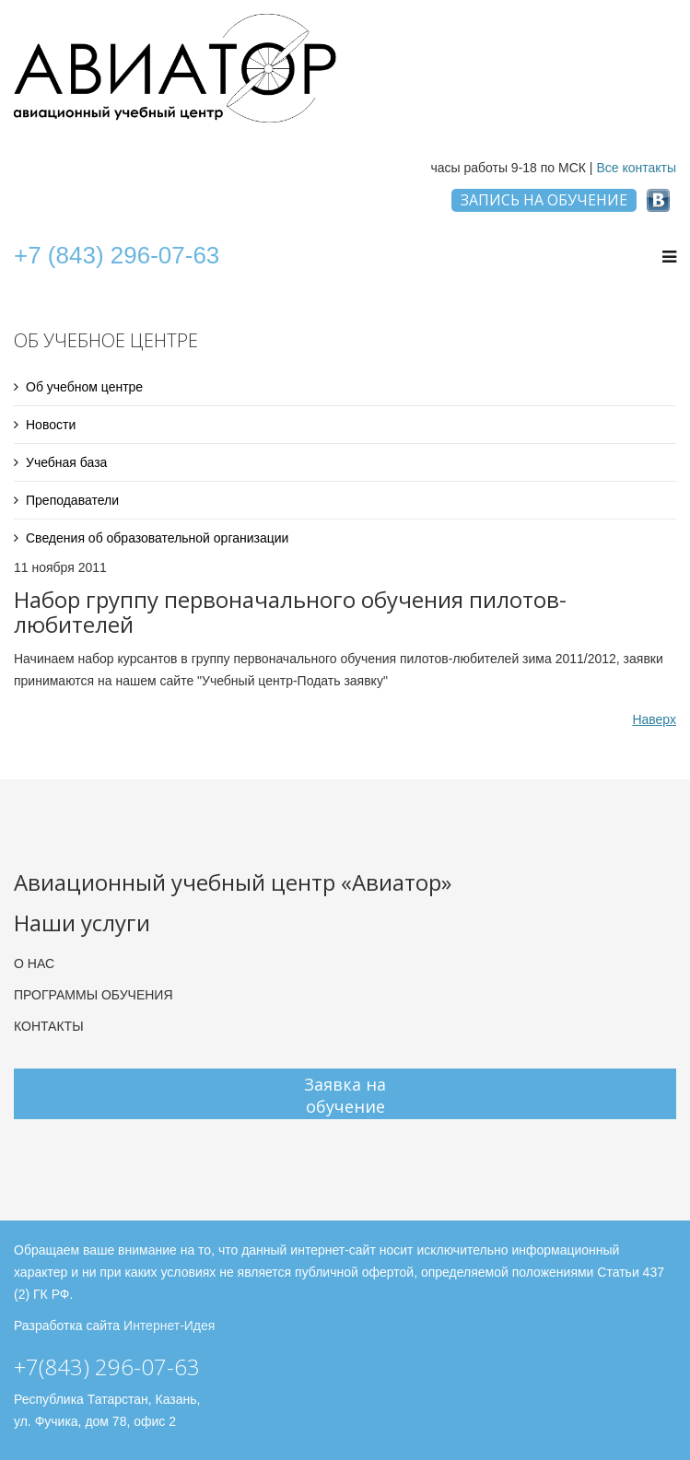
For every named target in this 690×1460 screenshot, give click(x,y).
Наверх (654, 719)
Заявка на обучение (345, 1095)
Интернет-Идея (169, 1325)
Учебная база (66, 462)
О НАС (34, 963)
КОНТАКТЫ (49, 1026)
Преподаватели (72, 500)
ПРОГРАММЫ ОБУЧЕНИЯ (93, 994)
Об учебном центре (84, 387)
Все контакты (636, 167)
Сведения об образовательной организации (157, 538)
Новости (51, 424)
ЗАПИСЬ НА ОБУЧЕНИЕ (544, 200)
